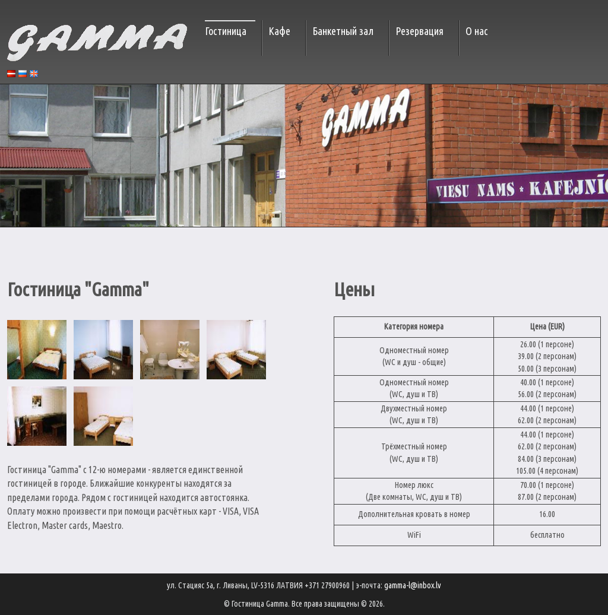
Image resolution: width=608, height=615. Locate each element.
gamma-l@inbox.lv (412, 585)
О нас (477, 31)
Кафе (279, 31)
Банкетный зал (342, 31)
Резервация (419, 31)
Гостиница (225, 31)
